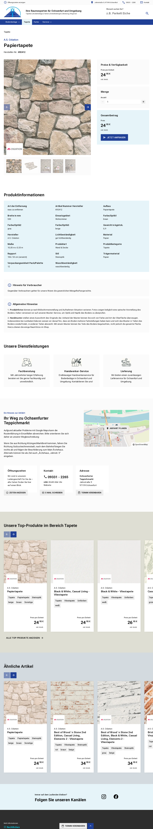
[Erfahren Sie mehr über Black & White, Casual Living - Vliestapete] (72, 561)
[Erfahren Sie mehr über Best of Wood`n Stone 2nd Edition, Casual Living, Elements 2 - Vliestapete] (72, 702)
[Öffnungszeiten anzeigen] (14, 2)
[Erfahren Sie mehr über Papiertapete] (25, 561)
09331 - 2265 (58, 477)
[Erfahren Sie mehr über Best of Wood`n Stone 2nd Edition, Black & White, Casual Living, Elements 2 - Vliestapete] (119, 702)
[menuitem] (13, 22)
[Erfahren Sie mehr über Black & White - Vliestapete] (119, 561)
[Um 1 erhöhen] (143, 102)
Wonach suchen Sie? (114, 9)
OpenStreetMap (141, 444)
